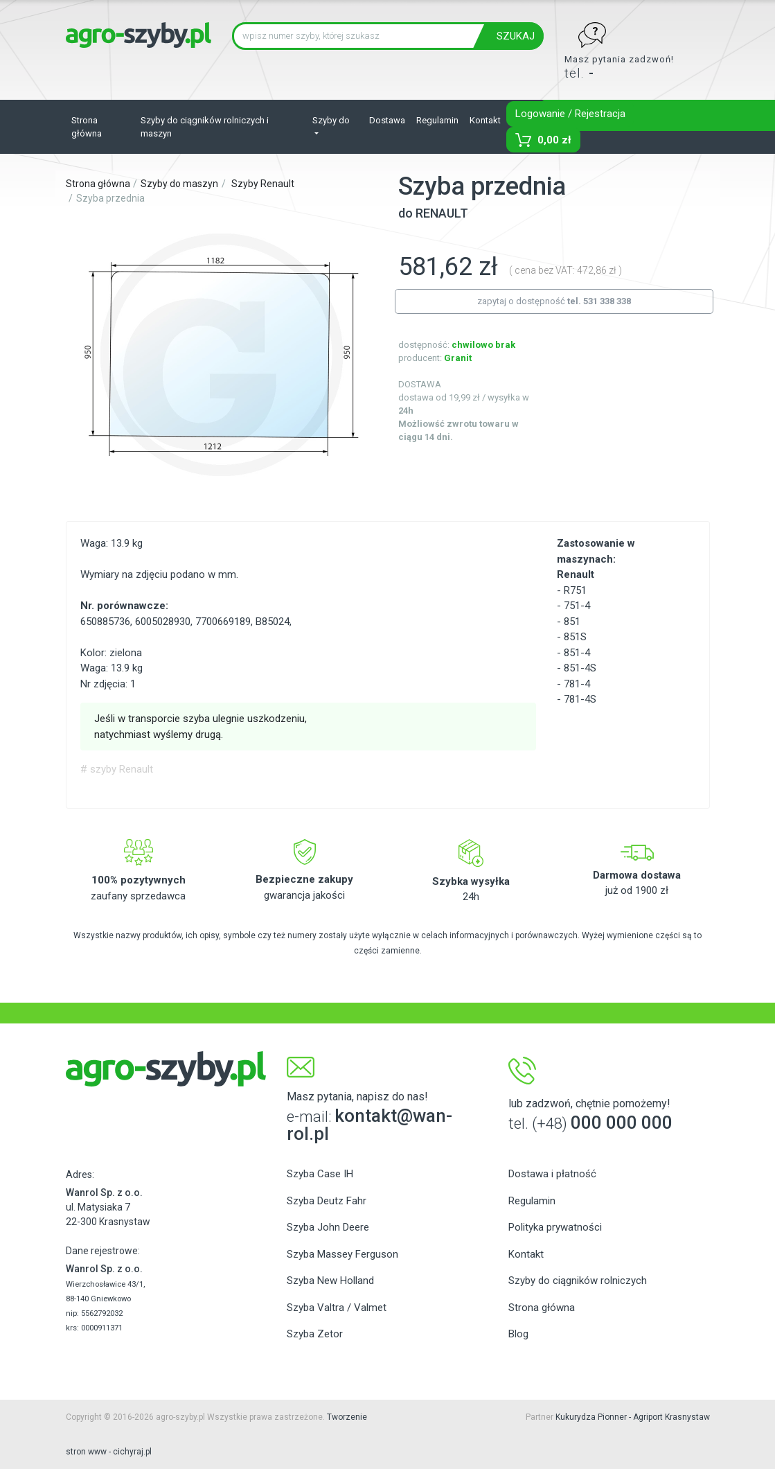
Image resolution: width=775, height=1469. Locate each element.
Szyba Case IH (320, 1174)
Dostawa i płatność (552, 1174)
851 (572, 621)
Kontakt (485, 120)
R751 (575, 590)
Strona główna (86, 127)
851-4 (577, 652)
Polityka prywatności (555, 1227)
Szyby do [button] (331, 120)
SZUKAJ (516, 36)
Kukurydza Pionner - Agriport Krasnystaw (632, 1417)
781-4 (577, 684)
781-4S (580, 699)
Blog (518, 1334)
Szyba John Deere (328, 1227)
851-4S (580, 668)
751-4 (577, 605)
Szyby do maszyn (179, 183)
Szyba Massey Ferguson (342, 1254)
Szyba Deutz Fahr (326, 1201)
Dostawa (387, 120)
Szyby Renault (262, 183)
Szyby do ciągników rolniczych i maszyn (205, 127)
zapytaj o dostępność (554, 301)
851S (575, 637)
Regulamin (437, 120)
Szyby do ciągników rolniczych (577, 1280)
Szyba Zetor (315, 1334)
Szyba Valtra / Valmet (336, 1307)
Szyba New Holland (330, 1280)
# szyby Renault (116, 769)
